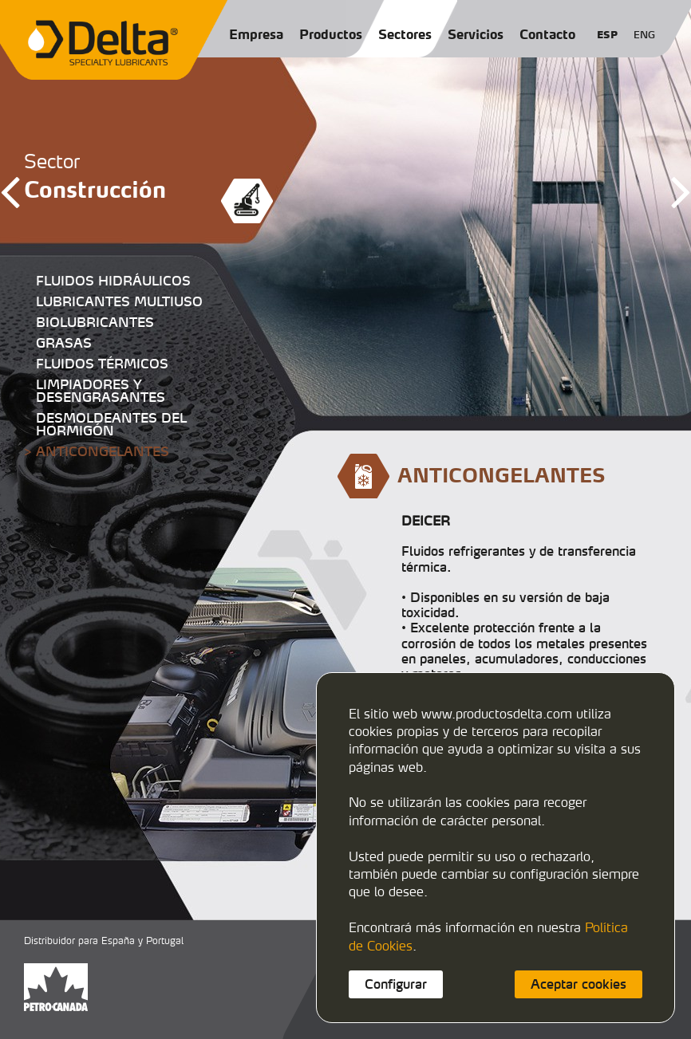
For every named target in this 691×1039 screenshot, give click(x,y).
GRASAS (64, 343)
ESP (607, 35)
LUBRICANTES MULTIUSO (119, 301)
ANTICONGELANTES (102, 451)
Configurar (396, 984)
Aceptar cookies (578, 984)
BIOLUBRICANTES (95, 322)
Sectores (405, 34)
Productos (330, 34)
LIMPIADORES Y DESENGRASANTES (100, 390)
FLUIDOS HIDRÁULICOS (113, 281)
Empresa (256, 34)
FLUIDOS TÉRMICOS (102, 364)
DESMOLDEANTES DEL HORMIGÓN (111, 424)
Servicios (475, 34)
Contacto (547, 34)
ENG (644, 35)
